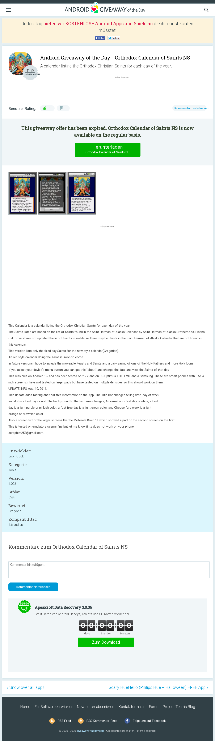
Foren (153, 706)
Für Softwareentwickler (53, 706)
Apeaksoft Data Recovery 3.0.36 (63, 607)
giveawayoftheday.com (90, 730)
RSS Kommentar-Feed (102, 721)
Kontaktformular (131, 706)
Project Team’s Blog (179, 706)
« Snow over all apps (26, 687)
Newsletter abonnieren (95, 706)
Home (25, 706)
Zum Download (106, 642)
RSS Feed (64, 721)
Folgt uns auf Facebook (149, 721)
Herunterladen (107, 149)
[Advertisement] (124, 89)
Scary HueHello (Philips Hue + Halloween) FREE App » (158, 687)
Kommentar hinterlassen (191, 108)
